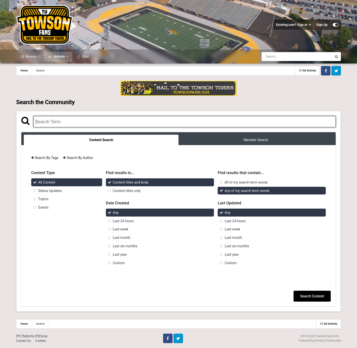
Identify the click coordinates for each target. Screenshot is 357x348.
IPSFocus (41, 336)
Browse (31, 56)
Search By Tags (45, 158)
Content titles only (127, 190)
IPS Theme (23, 336)
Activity (59, 56)
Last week (120, 229)
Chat (85, 56)
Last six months (125, 246)
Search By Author (78, 158)
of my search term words (246, 182)
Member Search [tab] (256, 140)
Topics (43, 199)
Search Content (312, 296)
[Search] (284, 56)
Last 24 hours (123, 221)
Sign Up (321, 25)
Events (43, 207)
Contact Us (23, 341)
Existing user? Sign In (293, 25)
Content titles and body (131, 182)
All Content (46, 182)
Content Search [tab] (101, 140)
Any (116, 213)
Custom (119, 263)
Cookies (40, 341)
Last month (121, 238)
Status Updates (50, 190)
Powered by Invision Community (319, 340)
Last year (120, 254)
